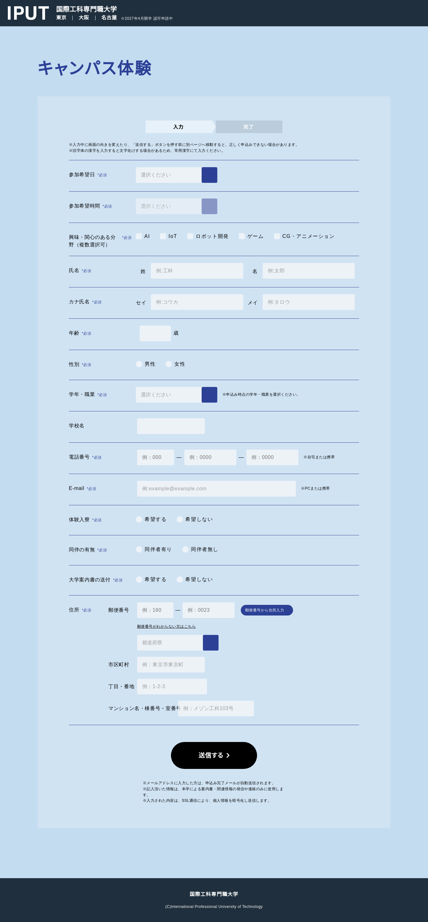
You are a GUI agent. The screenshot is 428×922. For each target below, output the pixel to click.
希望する (156, 519)
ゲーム (255, 236)
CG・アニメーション (308, 236)
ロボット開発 (212, 236)
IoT (172, 236)
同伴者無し (205, 549)
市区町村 (118, 664)
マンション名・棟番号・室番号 (140, 708)
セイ (141, 302)
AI (147, 236)
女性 (179, 364)
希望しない (199, 519)
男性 (150, 364)
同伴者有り (158, 549)
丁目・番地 (120, 686)
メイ (253, 302)
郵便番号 (118, 610)
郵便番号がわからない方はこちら (166, 626)
